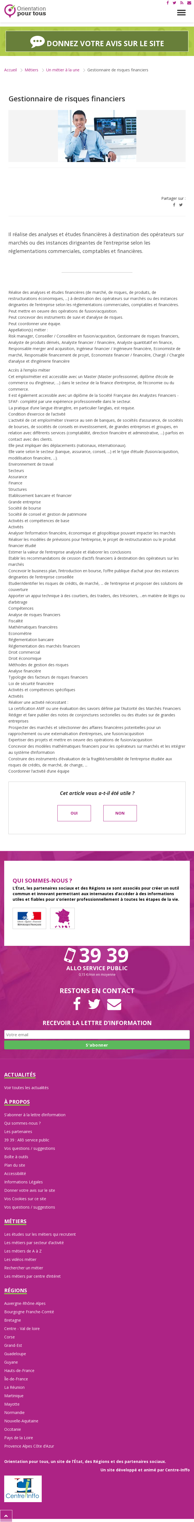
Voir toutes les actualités (26, 1087)
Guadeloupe (15, 1353)
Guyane (11, 1362)
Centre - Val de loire (22, 1328)
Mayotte (12, 1404)
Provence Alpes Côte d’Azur (29, 1446)
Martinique (14, 1395)
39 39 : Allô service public (26, 1140)
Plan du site (14, 1165)
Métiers (31, 69)
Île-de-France (16, 1379)
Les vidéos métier (20, 1259)
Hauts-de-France (19, 1370)
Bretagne (12, 1320)
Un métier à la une (63, 69)
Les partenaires (18, 1131)
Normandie (14, 1412)
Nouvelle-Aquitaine (21, 1420)
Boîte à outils (16, 1156)
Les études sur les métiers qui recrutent (40, 1234)
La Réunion (14, 1387)
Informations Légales (23, 1182)
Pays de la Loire (18, 1437)
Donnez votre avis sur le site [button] (97, 41)
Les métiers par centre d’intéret (32, 1276)
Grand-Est (13, 1345)
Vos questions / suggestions (29, 1148)
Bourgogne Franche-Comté (29, 1311)
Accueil (10, 69)
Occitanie (12, 1429)
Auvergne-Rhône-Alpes (25, 1303)
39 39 (97, 954)
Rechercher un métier (23, 1267)
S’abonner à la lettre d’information (35, 1114)
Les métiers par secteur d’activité (34, 1242)
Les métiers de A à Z (23, 1251)
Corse (9, 1337)
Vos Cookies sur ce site (25, 1198)
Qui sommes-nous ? (22, 1123)
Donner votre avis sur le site (29, 1190)
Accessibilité (15, 1173)
